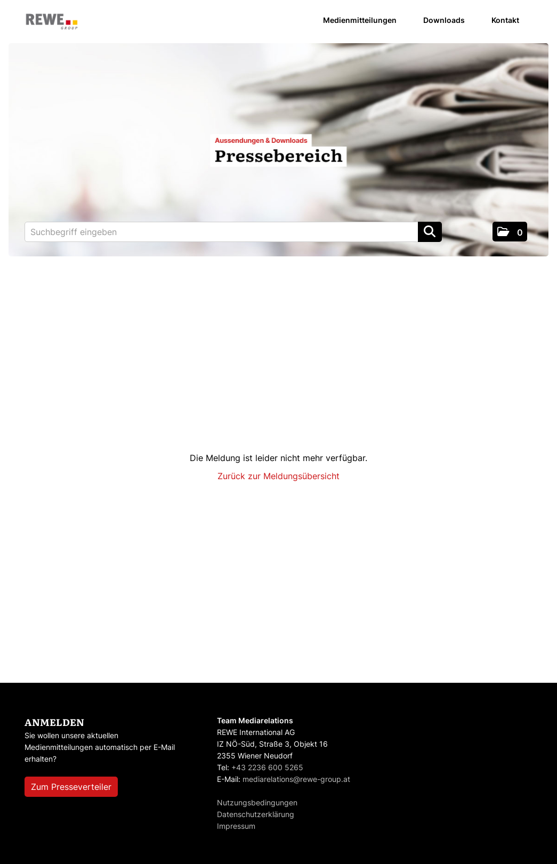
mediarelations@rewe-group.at (296, 779)
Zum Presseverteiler (71, 786)
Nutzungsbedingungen (257, 802)
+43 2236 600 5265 (267, 767)
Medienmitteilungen (360, 20)
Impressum (236, 825)
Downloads (444, 20)
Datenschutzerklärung (255, 814)
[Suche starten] (430, 232)
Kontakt (505, 20)
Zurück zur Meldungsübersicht (278, 476)
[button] (510, 231)
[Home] (52, 22)
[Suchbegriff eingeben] (233, 232)
